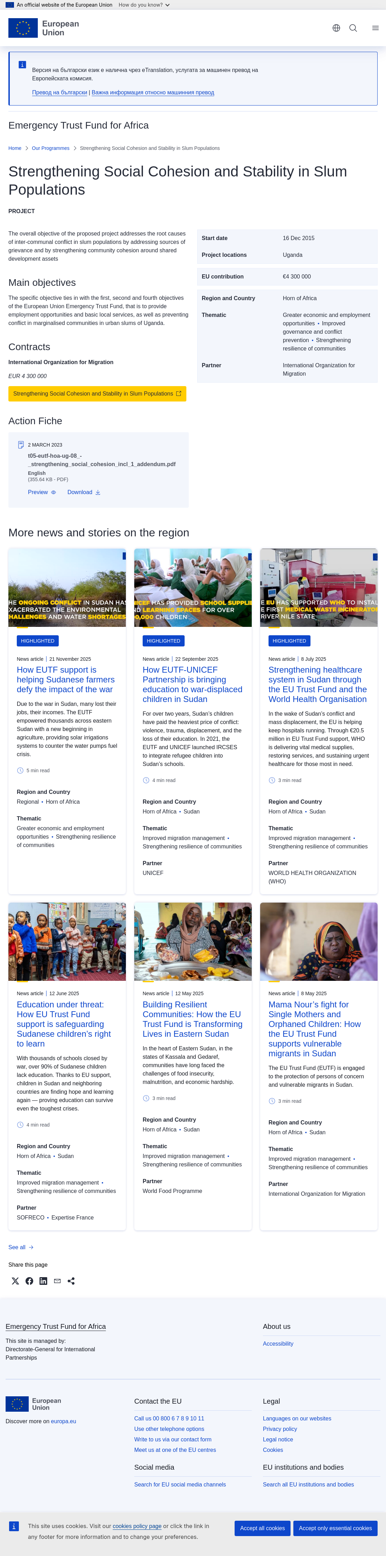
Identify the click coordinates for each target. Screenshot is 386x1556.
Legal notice (278, 1439)
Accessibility (278, 1344)
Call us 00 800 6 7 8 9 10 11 (169, 1418)
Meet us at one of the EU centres (175, 1450)
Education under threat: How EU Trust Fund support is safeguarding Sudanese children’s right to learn (64, 1024)
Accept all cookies (262, 1528)
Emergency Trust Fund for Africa (56, 1326)
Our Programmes (50, 148)
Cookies (273, 1450)
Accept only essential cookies (335, 1528)
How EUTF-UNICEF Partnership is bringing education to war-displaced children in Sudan (193, 684)
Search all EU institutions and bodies (308, 1485)
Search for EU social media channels (180, 1485)
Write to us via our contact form (173, 1439)
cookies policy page (137, 1526)
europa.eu (63, 1421)
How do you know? (144, 5)
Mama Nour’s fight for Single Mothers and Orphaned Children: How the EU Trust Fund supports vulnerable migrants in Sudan (315, 1029)
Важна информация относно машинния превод (153, 92)
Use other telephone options (169, 1429)
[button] (42, 492)
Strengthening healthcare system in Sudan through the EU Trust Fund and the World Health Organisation (318, 684)
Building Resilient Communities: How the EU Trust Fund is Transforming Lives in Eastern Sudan (193, 1019)
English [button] (336, 28)
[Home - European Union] (43, 28)
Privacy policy (280, 1429)
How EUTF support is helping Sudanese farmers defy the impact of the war (66, 679)
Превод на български (59, 92)
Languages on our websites (297, 1418)
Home (14, 148)
